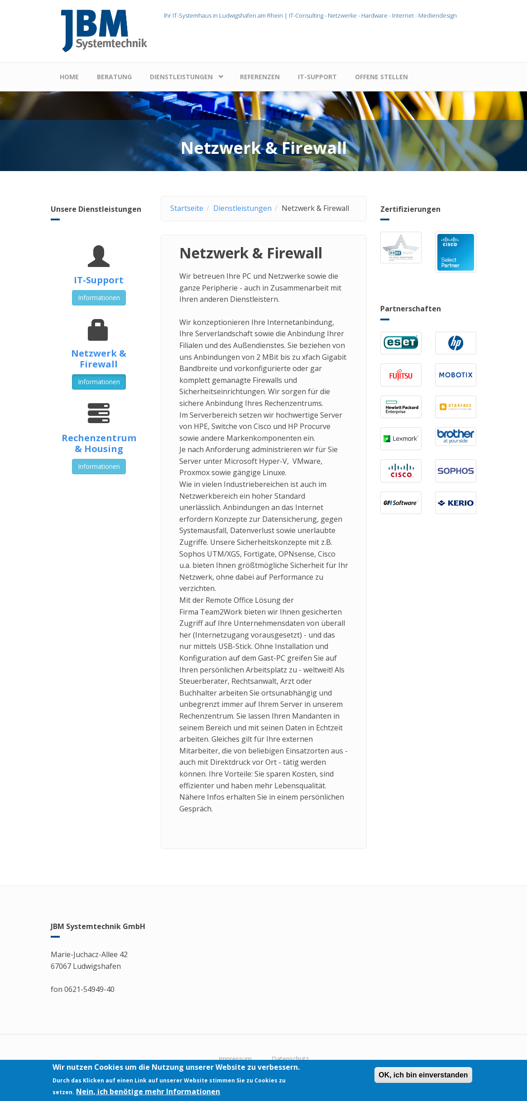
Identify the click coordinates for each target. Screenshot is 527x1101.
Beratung (114, 76)
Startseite (186, 208)
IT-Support (317, 76)
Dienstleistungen (181, 76)
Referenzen (260, 76)
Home (69, 76)
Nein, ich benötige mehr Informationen (148, 1092)
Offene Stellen (381, 76)
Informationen (99, 297)
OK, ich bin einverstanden (423, 1075)
